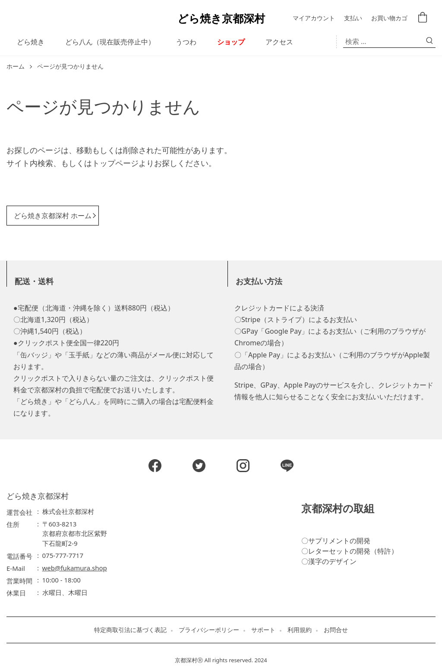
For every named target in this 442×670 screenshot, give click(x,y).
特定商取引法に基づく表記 (130, 630)
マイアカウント (314, 18)
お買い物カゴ (389, 18)
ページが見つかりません (70, 66)
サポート (263, 630)
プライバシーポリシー (209, 630)
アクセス (279, 42)
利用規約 (299, 630)
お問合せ (336, 630)
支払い (353, 18)
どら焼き (30, 42)
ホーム (15, 66)
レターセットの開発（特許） (353, 551)
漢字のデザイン (332, 561)
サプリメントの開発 (339, 540)
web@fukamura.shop (74, 568)
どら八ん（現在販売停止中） (110, 42)
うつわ (186, 42)
